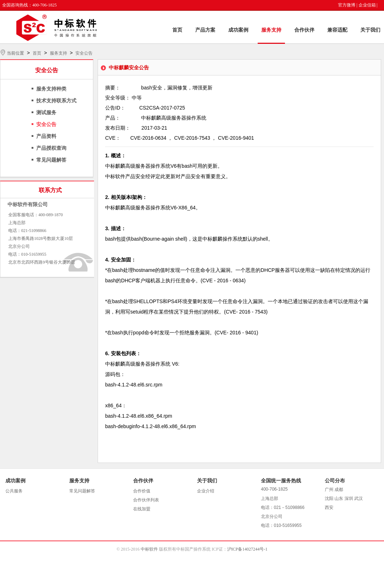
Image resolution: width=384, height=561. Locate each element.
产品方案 (205, 30)
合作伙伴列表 (146, 499)
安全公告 (84, 53)
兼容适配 (337, 30)
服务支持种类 (51, 89)
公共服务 (14, 490)
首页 (177, 30)
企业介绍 (205, 490)
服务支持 (271, 30)
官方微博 (346, 5)
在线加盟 (141, 508)
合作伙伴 (304, 30)
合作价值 (141, 490)
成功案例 (238, 30)
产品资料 (46, 136)
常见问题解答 (51, 160)
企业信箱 (367, 5)
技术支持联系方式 (56, 100)
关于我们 (370, 30)
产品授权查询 (51, 148)
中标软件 (149, 549)
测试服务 (46, 112)
